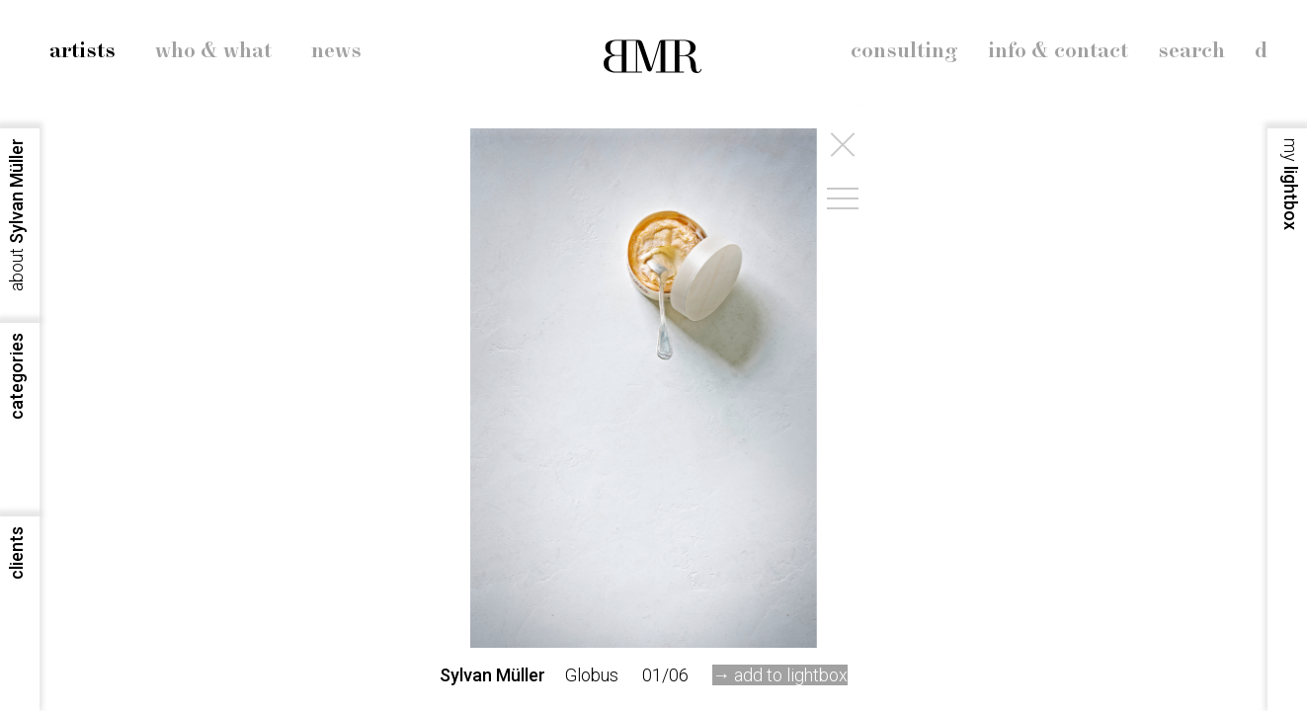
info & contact (1058, 51)
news (336, 51)
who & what (213, 51)
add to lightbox (791, 675)
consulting (904, 51)
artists (82, 51)
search (1191, 51)
